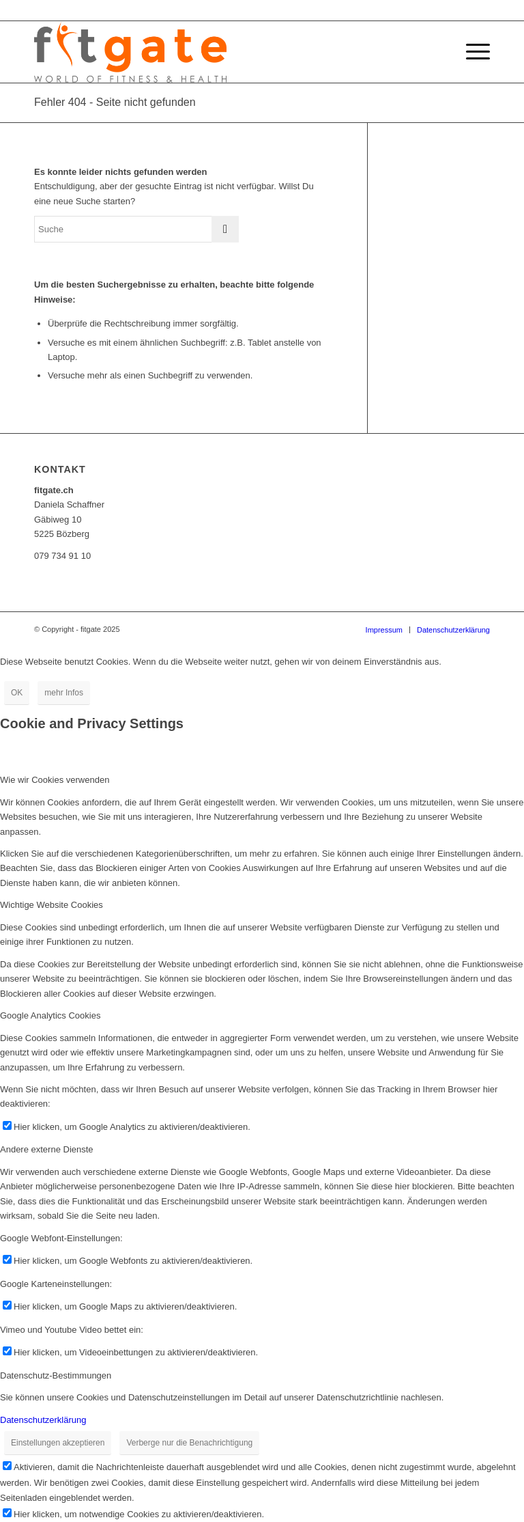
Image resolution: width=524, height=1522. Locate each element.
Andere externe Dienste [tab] (46, 1149)
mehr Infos (63, 692)
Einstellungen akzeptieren (57, 1443)
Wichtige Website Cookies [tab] (51, 905)
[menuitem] (384, 630)
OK (17, 692)
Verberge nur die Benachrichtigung (189, 1443)
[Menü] (471, 52)
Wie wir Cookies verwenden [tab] (54, 780)
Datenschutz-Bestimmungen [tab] (55, 1375)
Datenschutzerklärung (43, 1420)
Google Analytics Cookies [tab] (50, 1015)
